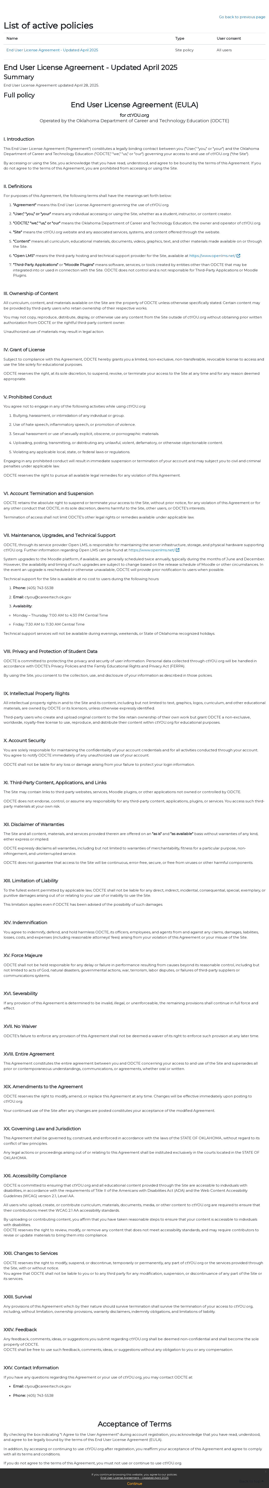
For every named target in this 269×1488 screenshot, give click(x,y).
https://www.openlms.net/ (212, 256)
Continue (134, 1484)
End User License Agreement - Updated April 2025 (134, 1477)
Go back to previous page (242, 17)
